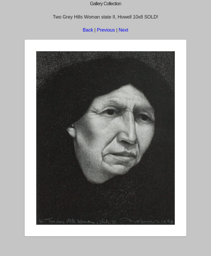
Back (88, 30)
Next (123, 30)
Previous (106, 30)
